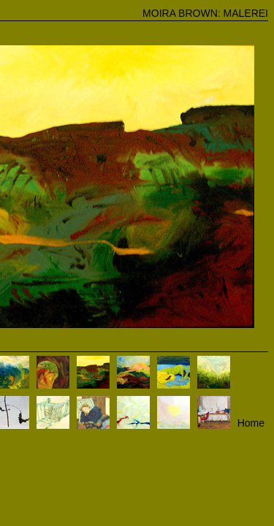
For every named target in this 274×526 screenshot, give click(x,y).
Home (251, 423)
